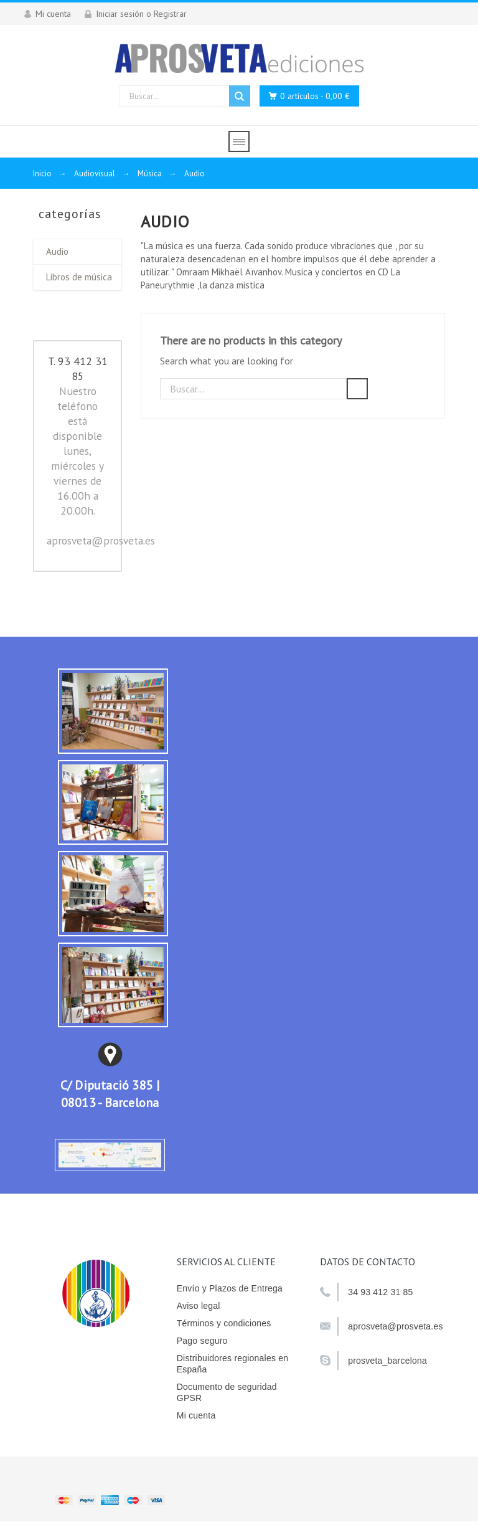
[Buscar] (253, 388)
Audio (57, 251)
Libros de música (79, 277)
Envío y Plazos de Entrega (230, 1288)
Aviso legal (198, 1306)
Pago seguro (202, 1341)
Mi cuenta (196, 1415)
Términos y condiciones (224, 1323)
